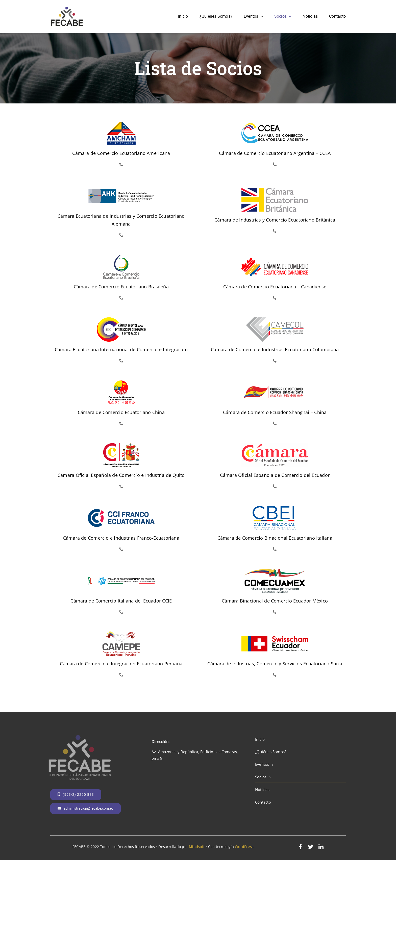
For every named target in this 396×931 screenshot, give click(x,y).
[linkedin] (321, 846)
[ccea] (274, 122)
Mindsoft (197, 846)
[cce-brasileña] (121, 256)
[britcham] (274, 189)
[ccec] (274, 256)
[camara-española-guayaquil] (274, 444)
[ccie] (121, 570)
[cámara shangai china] (274, 382)
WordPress (244, 846)
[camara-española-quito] (121, 444)
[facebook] (300, 846)
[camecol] (274, 319)
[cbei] (274, 507)
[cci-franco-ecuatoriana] (121, 507)
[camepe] (121, 633)
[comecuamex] (274, 570)
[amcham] (121, 122)
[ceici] (121, 319)
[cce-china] (121, 382)
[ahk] (121, 185)
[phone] (121, 164)
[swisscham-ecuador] (274, 633)
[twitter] (310, 846)
